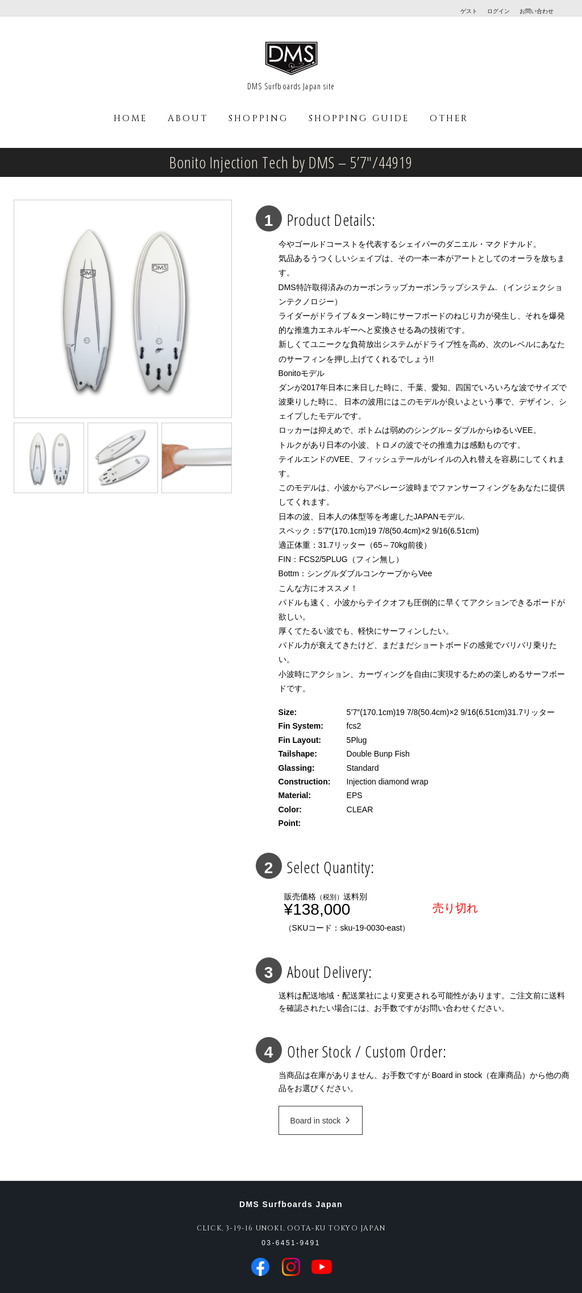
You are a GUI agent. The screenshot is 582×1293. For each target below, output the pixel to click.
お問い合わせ (536, 11)
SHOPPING (258, 119)
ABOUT (188, 119)
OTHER (449, 119)
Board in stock (320, 1120)
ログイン (498, 11)
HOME (130, 119)
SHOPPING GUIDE (359, 119)
